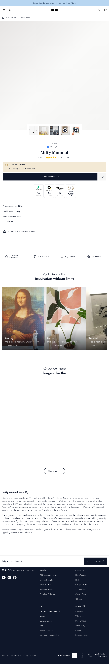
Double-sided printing (54, 211)
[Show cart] (105, 10)
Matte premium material (54, 216)
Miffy (54, 144)
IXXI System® (54, 221)
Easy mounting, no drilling (54, 206)
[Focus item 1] (54, 77)
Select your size (50, 176)
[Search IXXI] (10, 10)
